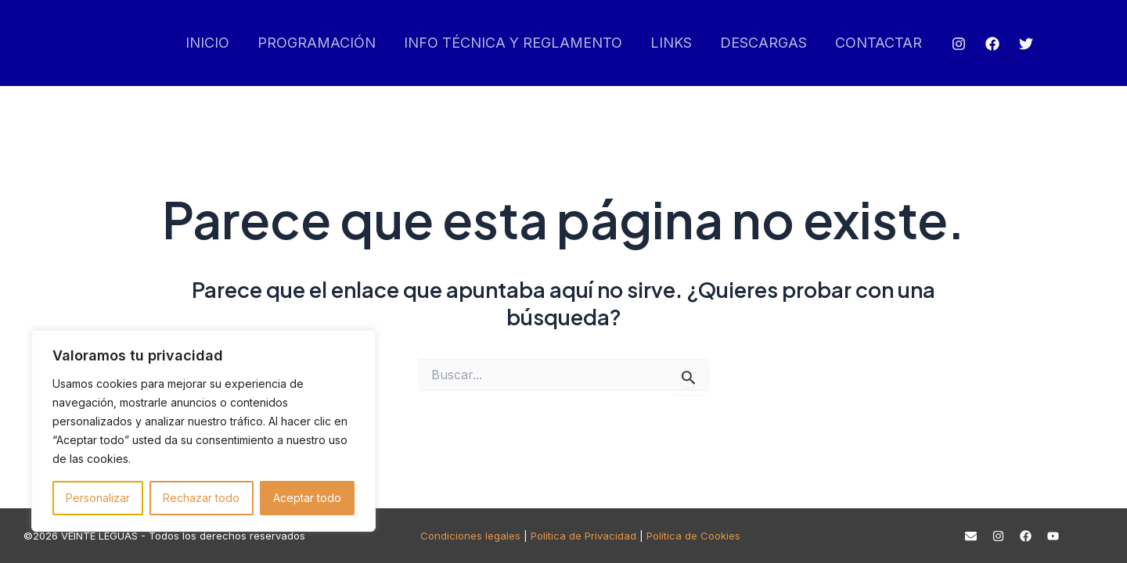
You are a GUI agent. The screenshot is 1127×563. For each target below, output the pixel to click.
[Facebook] (992, 44)
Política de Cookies (693, 535)
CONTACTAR (878, 42)
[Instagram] (959, 44)
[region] (203, 431)
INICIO (207, 42)
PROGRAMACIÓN (316, 42)
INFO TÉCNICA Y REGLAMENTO (513, 42)
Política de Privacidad (583, 535)
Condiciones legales (470, 535)
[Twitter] (1026, 44)
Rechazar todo (201, 497)
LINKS (671, 42)
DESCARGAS (763, 42)
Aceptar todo (307, 497)
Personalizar (98, 497)
